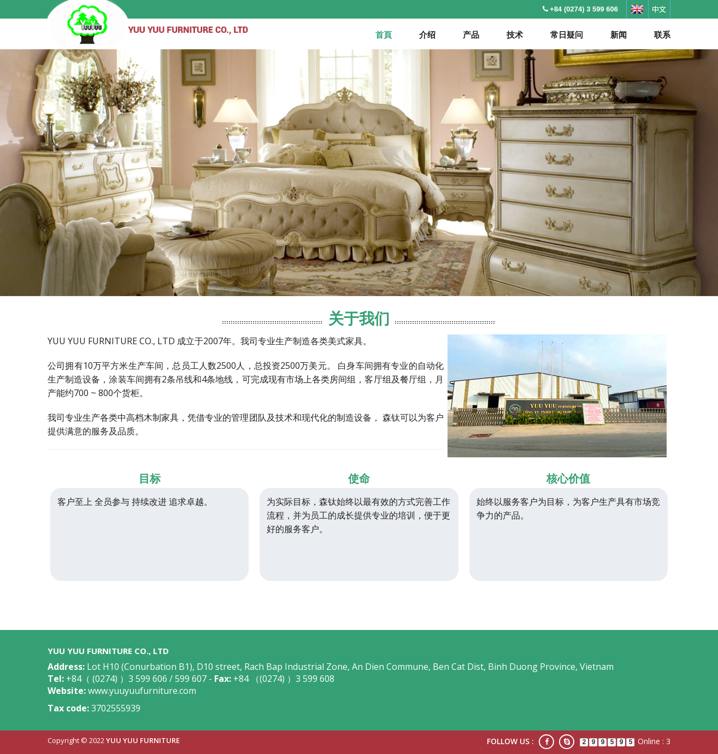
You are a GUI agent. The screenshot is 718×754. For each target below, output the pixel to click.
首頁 (383, 34)
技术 (515, 34)
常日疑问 (566, 34)
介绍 (427, 34)
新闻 (618, 34)
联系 (662, 34)
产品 (471, 34)
